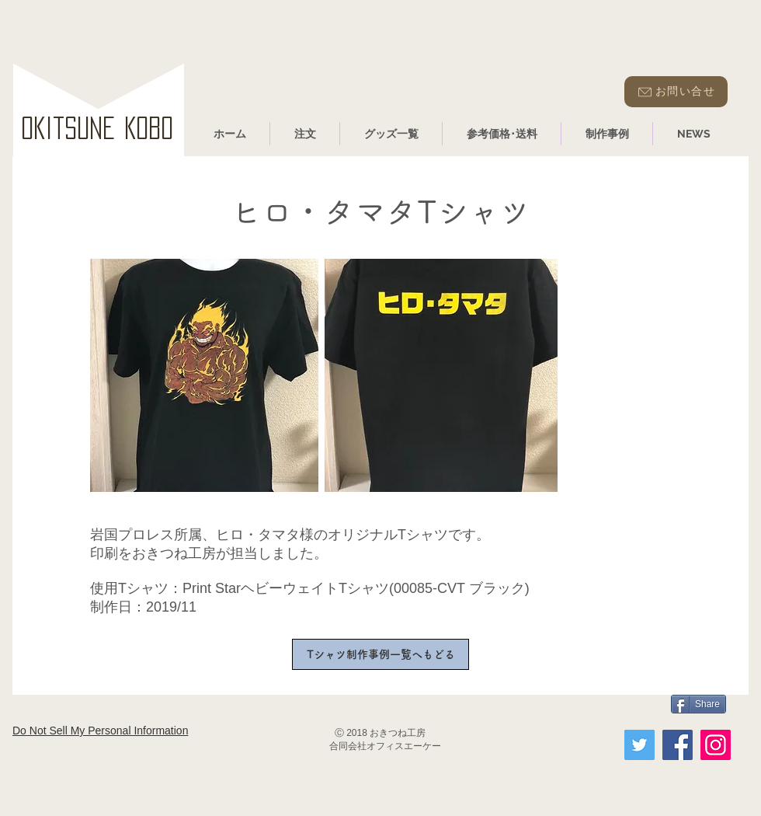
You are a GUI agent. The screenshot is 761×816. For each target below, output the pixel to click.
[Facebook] (677, 745)
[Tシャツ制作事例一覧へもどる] (380, 654)
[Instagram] (715, 745)
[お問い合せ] (676, 91)
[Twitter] (639, 745)
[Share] (698, 704)
